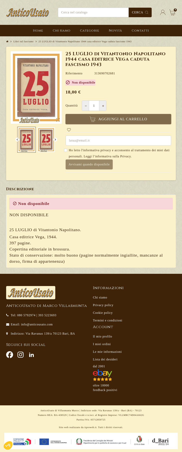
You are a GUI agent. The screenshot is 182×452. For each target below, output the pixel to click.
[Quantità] (94, 106)
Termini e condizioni (107, 320)
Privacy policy (103, 305)
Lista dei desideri (105, 359)
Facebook (9, 354)
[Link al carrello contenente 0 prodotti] (172, 12)
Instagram (20, 354)
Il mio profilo (102, 336)
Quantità (71, 105)
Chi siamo (100, 297)
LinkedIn (31, 354)
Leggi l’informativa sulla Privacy (107, 156)
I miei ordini (102, 344)
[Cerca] (105, 12)
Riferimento (73, 73)
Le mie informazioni (107, 351)
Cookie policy (103, 312)
